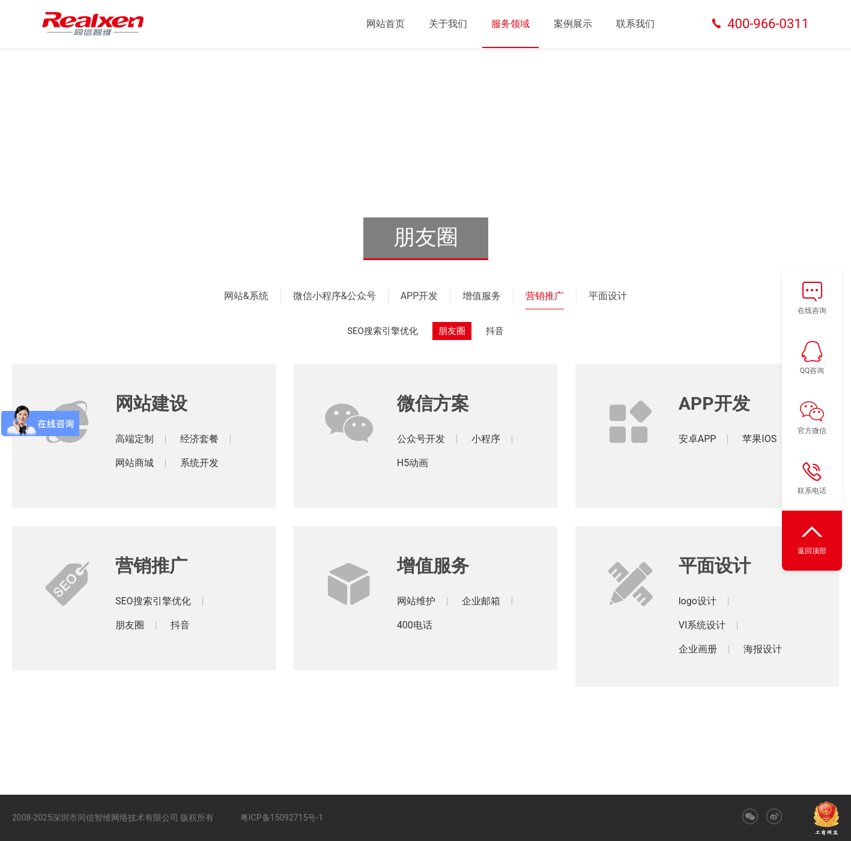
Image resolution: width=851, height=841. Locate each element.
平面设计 (608, 296)
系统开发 (199, 463)
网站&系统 (246, 296)
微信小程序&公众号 (334, 296)
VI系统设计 (702, 625)
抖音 (495, 331)
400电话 (414, 625)
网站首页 (385, 23)
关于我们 (448, 23)
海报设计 (762, 649)
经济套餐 (199, 439)
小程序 (485, 439)
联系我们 (635, 23)
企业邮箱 (481, 601)
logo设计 (697, 601)
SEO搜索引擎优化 (382, 331)
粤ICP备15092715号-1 (281, 817)
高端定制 (134, 439)
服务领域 (510, 23)
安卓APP (697, 439)
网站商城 (134, 463)
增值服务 (481, 296)
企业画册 (698, 649)
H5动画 (412, 463)
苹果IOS (759, 439)
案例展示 (573, 23)
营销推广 (544, 296)
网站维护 (416, 601)
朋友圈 (451, 331)
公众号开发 (421, 439)
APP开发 (419, 296)
